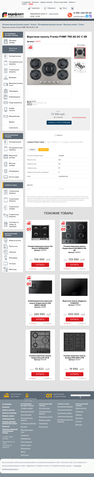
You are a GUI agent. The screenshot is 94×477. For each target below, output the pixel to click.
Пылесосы (13, 246)
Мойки (11, 122)
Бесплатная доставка (79, 117)
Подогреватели (15, 103)
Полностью (43, 149)
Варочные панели (70, 24)
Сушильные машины (14, 200)
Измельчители (15, 240)
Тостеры (12, 263)
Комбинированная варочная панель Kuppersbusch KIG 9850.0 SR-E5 (40, 303)
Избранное (52, 8)
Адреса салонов (46, 2)
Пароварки (13, 91)
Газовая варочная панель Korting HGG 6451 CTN (75, 357)
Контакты (35, 2)
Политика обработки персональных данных (10, 431)
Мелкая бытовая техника (11, 234)
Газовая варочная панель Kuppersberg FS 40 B (40, 357)
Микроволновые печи (16, 84)
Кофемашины (14, 97)
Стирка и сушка (11, 185)
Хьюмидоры (14, 171)
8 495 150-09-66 (82, 13)
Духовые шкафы (12, 41)
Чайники (12, 252)
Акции (31, 4)
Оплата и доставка (60, 2)
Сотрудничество (8, 419)
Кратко (32, 149)
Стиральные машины (14, 71)
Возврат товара (8, 416)
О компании (26, 2)
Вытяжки (12, 77)
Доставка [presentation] (52, 142)
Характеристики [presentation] (35, 142)
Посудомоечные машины (16, 63)
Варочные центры (13, 156)
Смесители (13, 128)
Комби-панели (12, 109)
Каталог (34, 24)
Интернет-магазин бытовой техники (15, 24)
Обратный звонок (69, 15)
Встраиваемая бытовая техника (50, 24)
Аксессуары (14, 177)
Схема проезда (53, 14)
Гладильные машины (14, 215)
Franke (81, 24)
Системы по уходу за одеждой (14, 224)
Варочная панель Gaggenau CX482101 (74, 302)
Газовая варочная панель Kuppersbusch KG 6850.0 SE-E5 (75, 248)
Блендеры (13, 258)
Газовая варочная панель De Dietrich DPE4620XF (40, 247)
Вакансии (5, 426)
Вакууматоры (14, 116)
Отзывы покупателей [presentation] (71, 142)
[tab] (36, 142)
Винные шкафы (12, 164)
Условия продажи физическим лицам (9, 422)
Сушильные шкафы (14, 208)
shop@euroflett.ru (79, 16)
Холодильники (15, 56)
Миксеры (13, 269)
